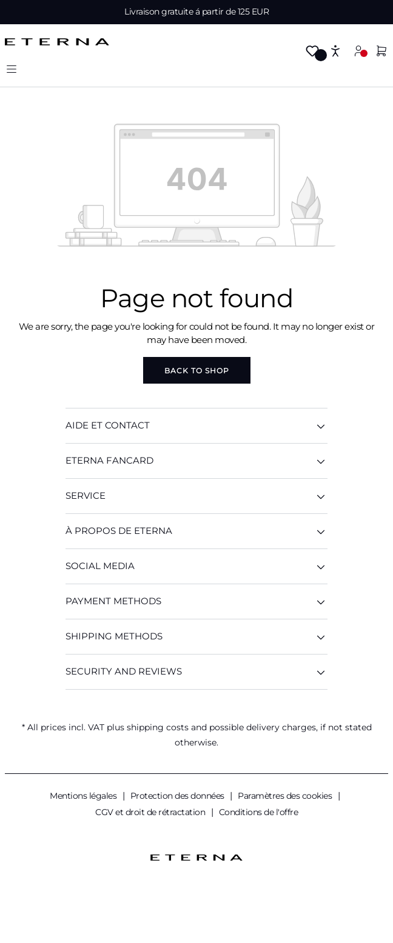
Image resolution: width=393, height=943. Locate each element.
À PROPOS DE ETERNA (197, 531)
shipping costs (158, 727)
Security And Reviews (197, 672)
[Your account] (358, 50)
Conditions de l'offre (258, 812)
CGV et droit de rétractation (151, 812)
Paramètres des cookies (286, 795)
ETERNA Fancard (197, 461)
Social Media (197, 566)
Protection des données (178, 795)
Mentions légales (84, 795)
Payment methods (197, 601)
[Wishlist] (312, 52)
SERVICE (197, 496)
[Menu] (11, 69)
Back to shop (196, 370)
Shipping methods (197, 636)
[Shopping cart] (381, 52)
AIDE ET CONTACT (197, 426)
